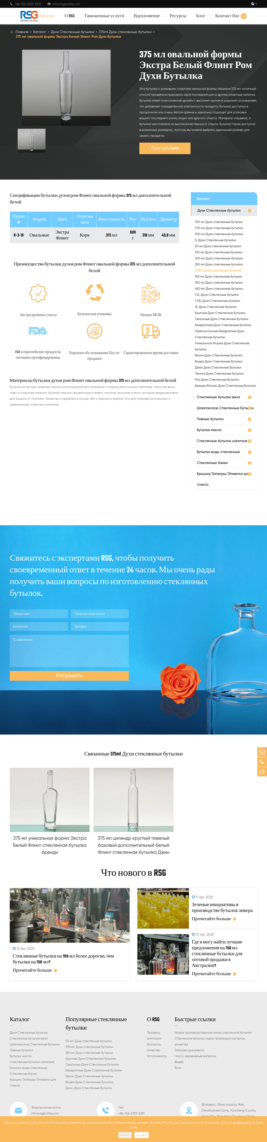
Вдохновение (147, 16)
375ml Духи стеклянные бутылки (125, 32)
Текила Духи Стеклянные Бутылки (219, 373)
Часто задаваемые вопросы (195, 1056)
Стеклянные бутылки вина (218, 397)
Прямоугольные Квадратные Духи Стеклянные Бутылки (219, 334)
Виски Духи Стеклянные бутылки (218, 355)
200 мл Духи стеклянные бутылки (219, 258)
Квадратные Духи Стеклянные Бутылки (223, 325)
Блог (200, 16)
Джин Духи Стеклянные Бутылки (218, 367)
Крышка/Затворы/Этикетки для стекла (223, 479)
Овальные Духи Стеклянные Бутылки (221, 319)
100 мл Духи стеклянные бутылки (218, 252)
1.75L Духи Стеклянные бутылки (217, 301)
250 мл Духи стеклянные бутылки (219, 264)
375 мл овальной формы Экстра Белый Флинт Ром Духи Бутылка (68, 36)
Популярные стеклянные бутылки (96, 1023)
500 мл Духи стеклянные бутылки (219, 234)
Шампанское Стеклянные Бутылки (225, 408)
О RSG (69, 16)
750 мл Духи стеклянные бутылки (219, 222)
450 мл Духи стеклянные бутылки (219, 288)
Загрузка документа (189, 1050)
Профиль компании (154, 1035)
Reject (125, 1135)
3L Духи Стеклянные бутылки (216, 307)
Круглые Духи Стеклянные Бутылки (220, 313)
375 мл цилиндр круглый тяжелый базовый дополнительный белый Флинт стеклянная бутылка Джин (133, 845)
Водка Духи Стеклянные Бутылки (218, 361)
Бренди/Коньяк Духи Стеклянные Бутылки (225, 386)
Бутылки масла (209, 430)
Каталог (47, 16)
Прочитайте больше (35, 970)
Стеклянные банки (212, 463)
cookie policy (242, 1122)
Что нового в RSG (133, 873)
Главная (22, 32)
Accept (141, 1135)
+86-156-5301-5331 (25, 4)
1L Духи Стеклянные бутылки (215, 240)
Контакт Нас (227, 16)
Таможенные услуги (104, 16)
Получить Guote (165, 148)
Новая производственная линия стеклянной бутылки (213, 1032)
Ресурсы (178, 16)
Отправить (69, 676)
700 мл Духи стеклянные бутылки (219, 228)
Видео (179, 1062)
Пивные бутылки (210, 419)
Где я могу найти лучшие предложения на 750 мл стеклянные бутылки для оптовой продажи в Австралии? (217, 954)
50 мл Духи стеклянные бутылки (218, 246)
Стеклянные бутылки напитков (222, 441)
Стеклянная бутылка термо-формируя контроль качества (210, 1041)
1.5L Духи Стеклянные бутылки (217, 295)
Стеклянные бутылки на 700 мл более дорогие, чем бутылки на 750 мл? (63, 959)
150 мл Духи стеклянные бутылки (218, 276)
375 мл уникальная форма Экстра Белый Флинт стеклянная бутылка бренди (49, 845)
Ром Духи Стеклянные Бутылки (217, 379)
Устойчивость (157, 1056)
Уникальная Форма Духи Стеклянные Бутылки (222, 346)
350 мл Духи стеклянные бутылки (219, 282)
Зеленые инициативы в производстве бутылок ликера (222, 908)
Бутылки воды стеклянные (218, 452)
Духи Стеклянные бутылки (72, 32)
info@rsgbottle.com (64, 4)
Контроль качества (154, 1047)
